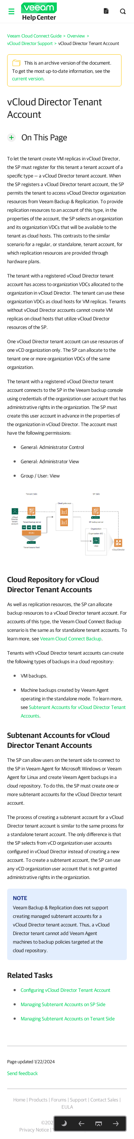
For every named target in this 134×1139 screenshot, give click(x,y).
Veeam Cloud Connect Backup (70, 638)
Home (19, 1100)
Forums (58, 1100)
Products (38, 1100)
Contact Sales (104, 1100)
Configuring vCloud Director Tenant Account (65, 990)
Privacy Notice (34, 1130)
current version (27, 78)
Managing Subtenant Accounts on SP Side (63, 1004)
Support (78, 1100)
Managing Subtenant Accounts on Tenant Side (68, 1018)
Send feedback (22, 1073)
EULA (67, 1107)
